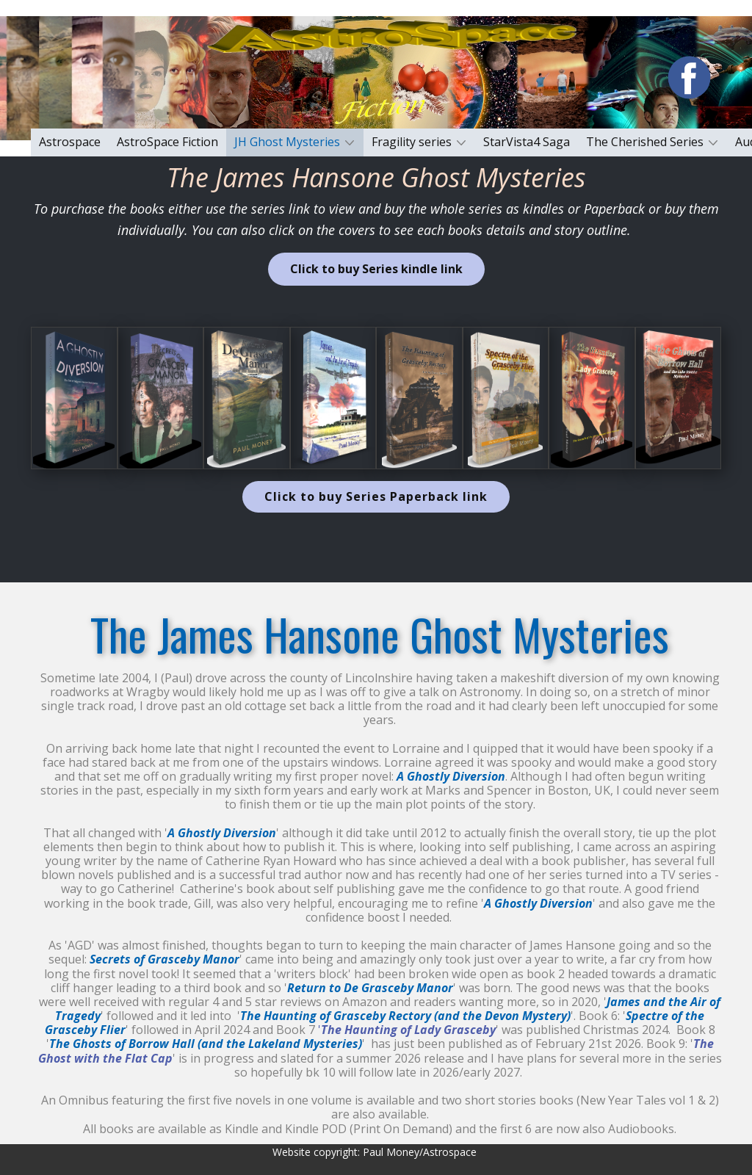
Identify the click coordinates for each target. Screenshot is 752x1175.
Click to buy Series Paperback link (376, 496)
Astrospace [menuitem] (70, 142)
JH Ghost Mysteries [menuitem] (287, 142)
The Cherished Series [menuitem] (645, 142)
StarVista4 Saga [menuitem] (526, 142)
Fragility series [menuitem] (412, 142)
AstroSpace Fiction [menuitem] (167, 142)
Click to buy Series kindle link (376, 269)
